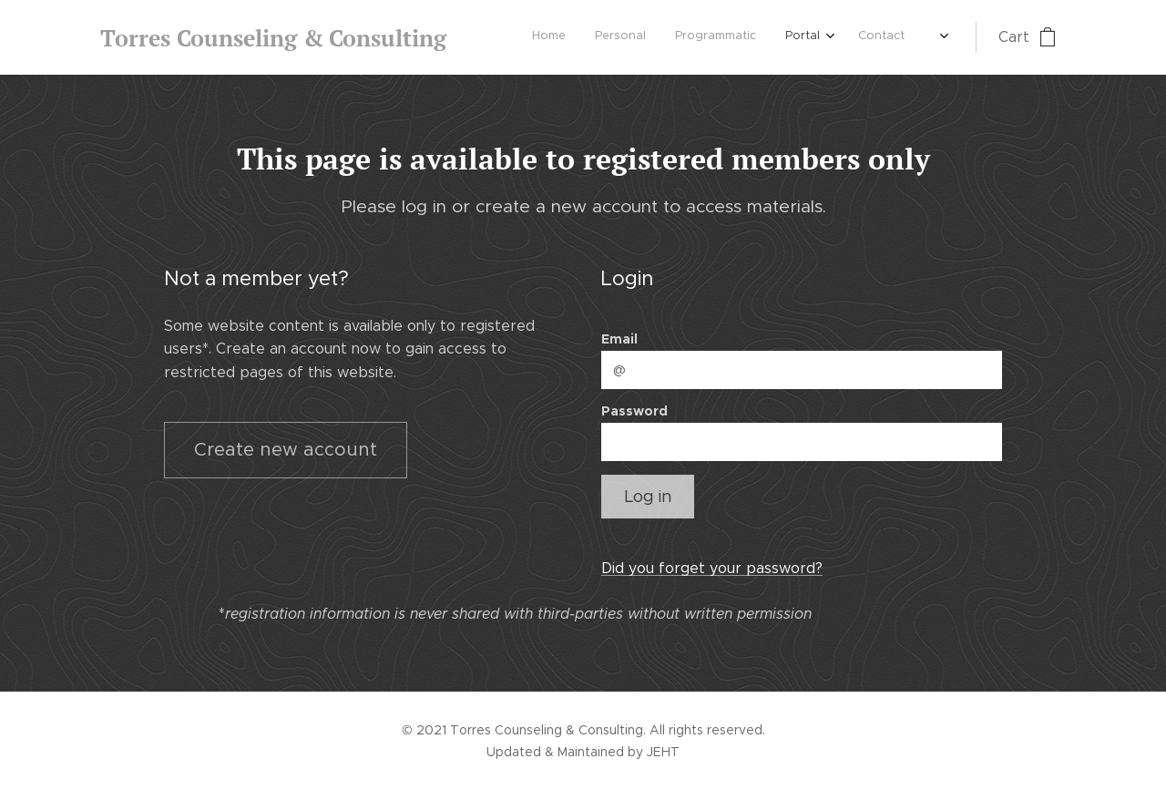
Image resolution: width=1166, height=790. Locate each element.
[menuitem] (763, 37)
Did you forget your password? (712, 568)
